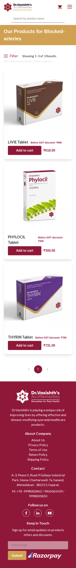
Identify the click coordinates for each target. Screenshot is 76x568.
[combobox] (13, 18)
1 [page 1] (38, 369)
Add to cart (24, 150)
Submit (17, 555)
